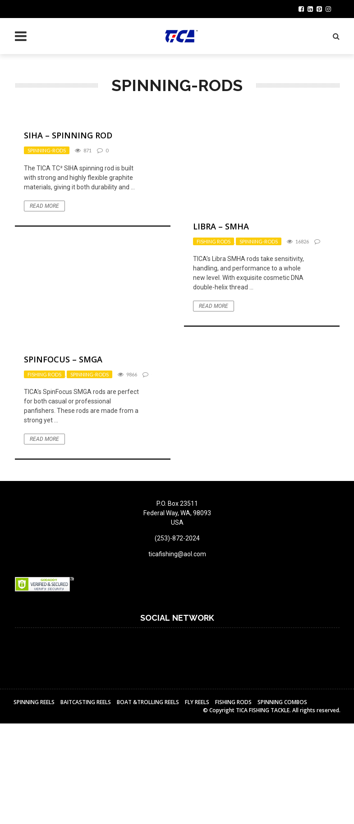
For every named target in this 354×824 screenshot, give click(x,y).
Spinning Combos (282, 702)
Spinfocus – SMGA (63, 359)
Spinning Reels (34, 702)
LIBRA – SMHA (221, 226)
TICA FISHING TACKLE (263, 710)
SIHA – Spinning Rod (68, 135)
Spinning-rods (47, 150)
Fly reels (197, 702)
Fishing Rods (213, 241)
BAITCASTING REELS (85, 702)
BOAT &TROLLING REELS (148, 702)
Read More (44, 206)
